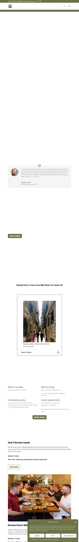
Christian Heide (28, 10)
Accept (37, 536)
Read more (14, 467)
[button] (75, 522)
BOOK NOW (15, 236)
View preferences (69, 536)
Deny (52, 536)
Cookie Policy (34, 539)
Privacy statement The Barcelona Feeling (56, 539)
